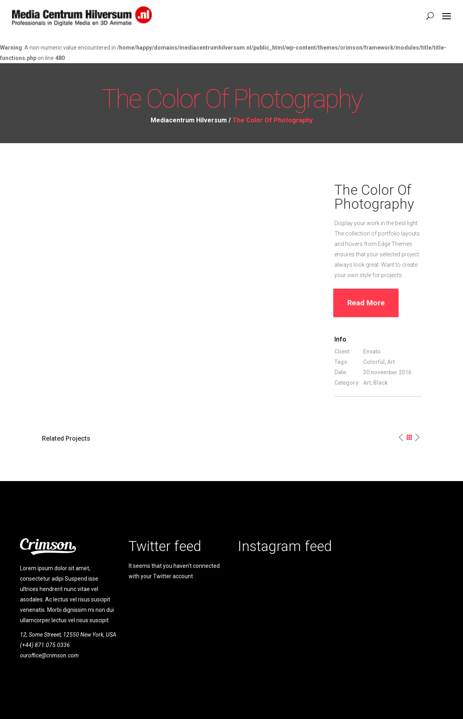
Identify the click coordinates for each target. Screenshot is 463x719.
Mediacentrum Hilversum (189, 120)
